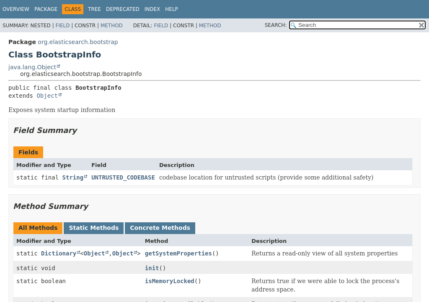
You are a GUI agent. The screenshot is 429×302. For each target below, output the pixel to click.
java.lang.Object (32, 67)
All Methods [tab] (37, 227)
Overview (16, 9)
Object (47, 95)
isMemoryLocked (169, 281)
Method (112, 26)
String (73, 177)
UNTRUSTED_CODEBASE (123, 177)
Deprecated (123, 9)
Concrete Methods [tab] (160, 227)
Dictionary (58, 253)
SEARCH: (276, 25)
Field (62, 26)
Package (45, 9)
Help (171, 9)
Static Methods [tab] (94, 227)
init (152, 268)
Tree (94, 9)
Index (152, 9)
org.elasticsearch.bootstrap (78, 42)
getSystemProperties (178, 253)
